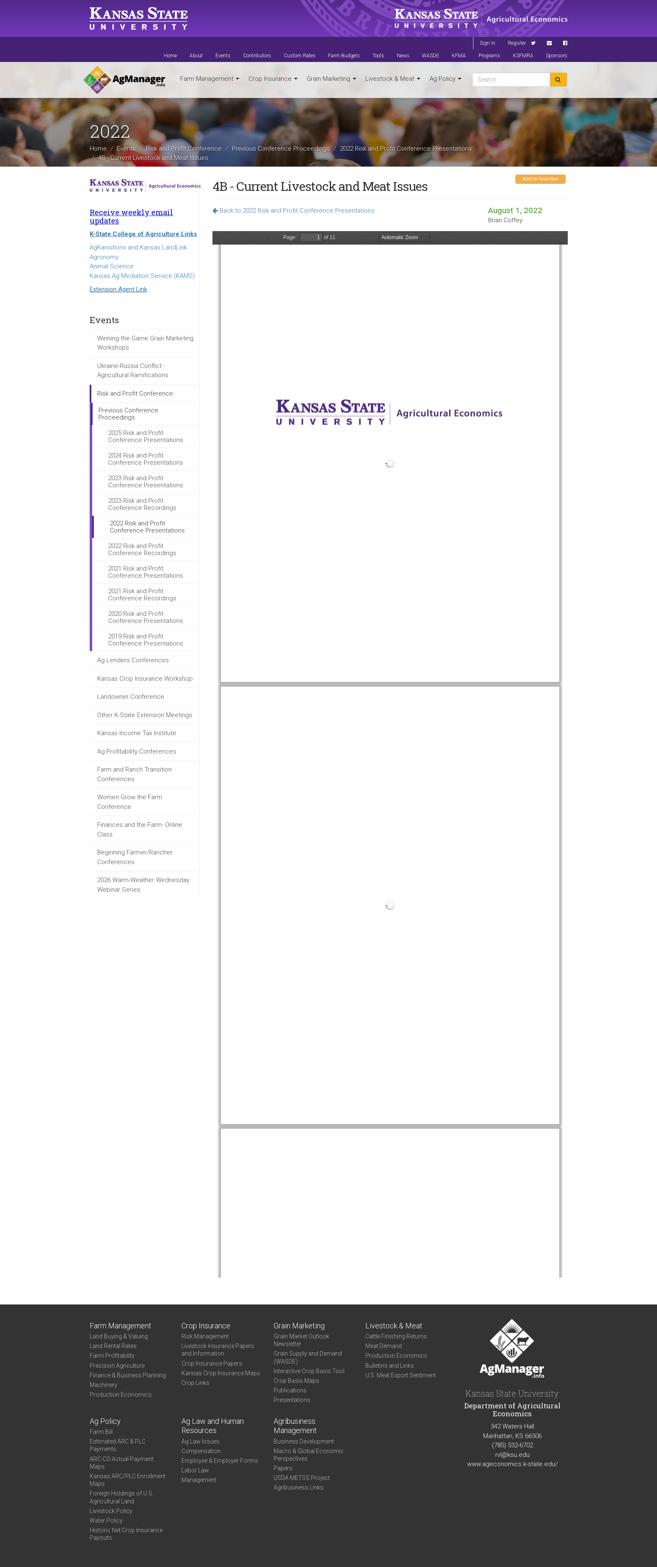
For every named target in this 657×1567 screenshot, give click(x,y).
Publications (290, 1390)
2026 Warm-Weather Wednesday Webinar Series (143, 884)
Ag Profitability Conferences (136, 751)
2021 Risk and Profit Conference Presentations (145, 572)
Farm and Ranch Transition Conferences (134, 774)
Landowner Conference (130, 696)
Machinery (103, 1385)
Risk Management (205, 1336)
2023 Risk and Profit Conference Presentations (145, 481)
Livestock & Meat (392, 78)
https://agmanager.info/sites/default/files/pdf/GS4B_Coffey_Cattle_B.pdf (390, 754)
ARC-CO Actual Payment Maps (121, 1463)
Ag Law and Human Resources (212, 1426)
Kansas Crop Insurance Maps (220, 1373)
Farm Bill (101, 1431)
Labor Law (195, 1470)
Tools (378, 56)
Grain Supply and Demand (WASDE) (308, 1357)
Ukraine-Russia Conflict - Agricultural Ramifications (132, 370)
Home (170, 56)
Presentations (292, 1400)
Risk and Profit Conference (184, 148)
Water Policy (106, 1520)
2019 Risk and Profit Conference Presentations (145, 640)
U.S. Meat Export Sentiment (400, 1375)
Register (517, 43)
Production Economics (121, 1394)
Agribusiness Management (295, 1426)
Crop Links (195, 1382)
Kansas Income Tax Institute (136, 733)
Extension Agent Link (118, 289)
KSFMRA (523, 56)
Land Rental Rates (113, 1346)
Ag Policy (445, 78)
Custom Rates (300, 56)
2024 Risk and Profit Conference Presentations (145, 459)
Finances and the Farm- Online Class (139, 829)
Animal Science (112, 266)
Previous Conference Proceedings (281, 148)
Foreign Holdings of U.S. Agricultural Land (121, 1497)
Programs (489, 56)
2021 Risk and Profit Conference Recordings (142, 594)
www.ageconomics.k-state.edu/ (512, 1464)
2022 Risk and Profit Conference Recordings (142, 549)
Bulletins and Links (389, 1365)
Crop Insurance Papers (211, 1363)
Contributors (257, 56)
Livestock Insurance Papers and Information (217, 1350)
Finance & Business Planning (128, 1375)
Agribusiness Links (298, 1487)
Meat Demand (383, 1346)
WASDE (430, 56)
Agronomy (104, 257)
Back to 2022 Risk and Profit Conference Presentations (293, 210)
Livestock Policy (111, 1511)
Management (198, 1480)
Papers (283, 1468)
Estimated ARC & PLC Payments (117, 1445)
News (403, 56)
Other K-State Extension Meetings (144, 715)
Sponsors (556, 56)
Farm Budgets (344, 56)
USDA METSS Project (302, 1477)
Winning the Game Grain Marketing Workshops (145, 343)
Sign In (487, 43)
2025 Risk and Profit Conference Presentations (145, 436)
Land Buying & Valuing (119, 1336)
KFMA (459, 56)
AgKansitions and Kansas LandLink (138, 247)
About (196, 56)
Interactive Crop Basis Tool (309, 1371)
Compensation (201, 1451)
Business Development (304, 1441)
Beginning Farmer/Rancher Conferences (135, 857)
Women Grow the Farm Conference (129, 802)
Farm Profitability (112, 1355)
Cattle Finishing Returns (396, 1336)
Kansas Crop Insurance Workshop (145, 678)
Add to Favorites (540, 179)
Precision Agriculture (117, 1365)
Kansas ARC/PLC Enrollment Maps (128, 1480)
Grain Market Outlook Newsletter (301, 1340)
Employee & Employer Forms (219, 1460)
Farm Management (209, 78)
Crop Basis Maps (296, 1380)
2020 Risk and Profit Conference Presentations (145, 617)
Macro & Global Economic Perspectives (309, 1455)
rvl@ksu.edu (512, 1455)
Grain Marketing (331, 78)
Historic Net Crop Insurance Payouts (126, 1534)
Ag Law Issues (200, 1441)
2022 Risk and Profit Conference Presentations (406, 148)
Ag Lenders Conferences (133, 660)
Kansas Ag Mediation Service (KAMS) (142, 276)
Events (222, 56)
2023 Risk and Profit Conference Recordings (142, 504)
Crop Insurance (272, 78)
